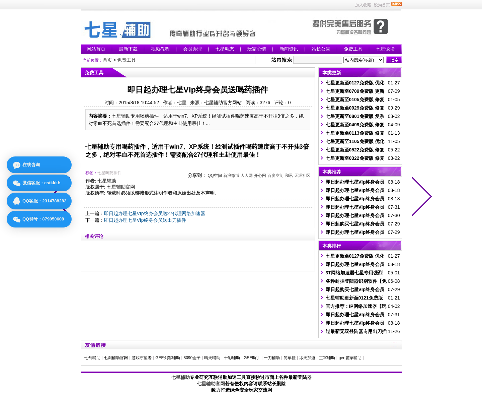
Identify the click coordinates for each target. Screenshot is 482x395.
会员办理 (192, 49)
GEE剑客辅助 (167, 357)
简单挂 (290, 357)
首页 (107, 60)
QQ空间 (215, 175)
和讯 (289, 175)
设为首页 (382, 5)
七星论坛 (385, 49)
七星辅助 (180, 377)
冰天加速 (307, 357)
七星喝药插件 (109, 173)
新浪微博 (231, 175)
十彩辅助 (232, 357)
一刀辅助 (272, 357)
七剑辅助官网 (116, 357)
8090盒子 (191, 357)
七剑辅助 (92, 357)
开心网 (260, 175)
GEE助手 (252, 357)
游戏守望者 (142, 357)
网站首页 (96, 49)
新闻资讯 (288, 49)
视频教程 (160, 49)
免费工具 (353, 49)
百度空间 (275, 175)
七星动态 (224, 49)
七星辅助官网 (211, 383)
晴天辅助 (212, 357)
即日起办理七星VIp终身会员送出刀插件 (145, 220)
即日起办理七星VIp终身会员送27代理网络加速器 (155, 213)
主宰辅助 (327, 357)
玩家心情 (256, 49)
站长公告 (321, 49)
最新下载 (128, 49)
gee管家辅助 (350, 357)
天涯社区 (302, 175)
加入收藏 (363, 5)
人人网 (247, 175)
